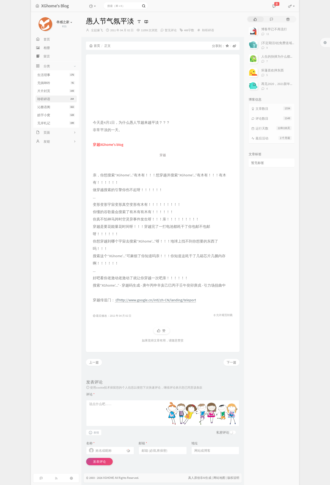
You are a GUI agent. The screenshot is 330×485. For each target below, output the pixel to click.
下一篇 (231, 362)
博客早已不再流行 (274, 29)
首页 (94, 46)
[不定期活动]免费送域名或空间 (283, 43)
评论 (90, 394)
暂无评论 (171, 30)
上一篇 (94, 362)
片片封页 (56, 91)
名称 (90, 443)
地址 (194, 443)
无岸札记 (56, 123)
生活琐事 (56, 75)
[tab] (255, 19)
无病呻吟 (56, 83)
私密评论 (222, 432)
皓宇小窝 (56, 115)
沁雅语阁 (56, 107)
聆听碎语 (56, 99)
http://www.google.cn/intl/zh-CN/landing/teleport (156, 300)
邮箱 (143, 443)
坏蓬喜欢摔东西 (272, 70)
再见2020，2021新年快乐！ (280, 84)
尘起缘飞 (97, 30)
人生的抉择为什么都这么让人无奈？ (287, 56)
